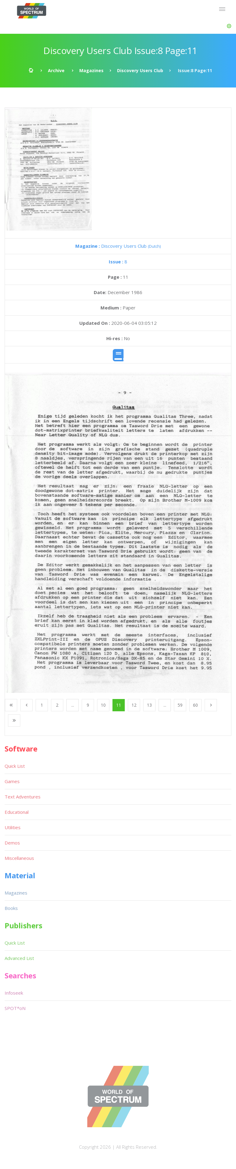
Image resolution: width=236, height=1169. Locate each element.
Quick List (15, 766)
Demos (12, 843)
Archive (56, 70)
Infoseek (14, 993)
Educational (17, 812)
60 (195, 705)
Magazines (91, 70)
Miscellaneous (19, 858)
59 (180, 705)
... (72, 705)
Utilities (13, 827)
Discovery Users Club (140, 70)
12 (134, 705)
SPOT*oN (15, 1008)
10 (103, 705)
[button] (229, 26)
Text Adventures (23, 797)
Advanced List (19, 958)
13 (149, 705)
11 (118, 705)
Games (12, 781)
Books (11, 908)
